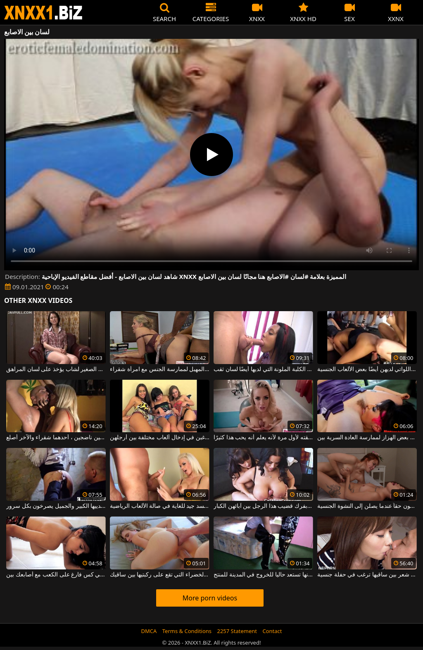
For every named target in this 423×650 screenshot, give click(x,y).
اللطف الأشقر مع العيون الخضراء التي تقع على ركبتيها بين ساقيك (159, 574)
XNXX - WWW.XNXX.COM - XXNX (43, 12)
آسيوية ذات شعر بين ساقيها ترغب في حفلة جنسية (367, 574)
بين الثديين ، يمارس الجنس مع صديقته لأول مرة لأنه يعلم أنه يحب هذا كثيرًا (263, 437)
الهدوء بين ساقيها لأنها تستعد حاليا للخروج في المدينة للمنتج (263, 574)
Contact (272, 631)
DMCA (149, 631)
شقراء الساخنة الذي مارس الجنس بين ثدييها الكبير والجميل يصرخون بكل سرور (56, 506)
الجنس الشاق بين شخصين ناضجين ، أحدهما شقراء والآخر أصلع (56, 437)
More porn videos (210, 597)
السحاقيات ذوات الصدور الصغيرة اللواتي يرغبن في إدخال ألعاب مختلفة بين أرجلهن (159, 437)
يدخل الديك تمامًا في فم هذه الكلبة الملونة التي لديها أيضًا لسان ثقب (263, 369)
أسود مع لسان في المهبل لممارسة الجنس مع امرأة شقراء (159, 369)
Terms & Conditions (187, 631)
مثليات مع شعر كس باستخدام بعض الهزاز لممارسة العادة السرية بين (367, 437)
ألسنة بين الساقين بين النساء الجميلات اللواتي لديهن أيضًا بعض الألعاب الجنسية (367, 369)
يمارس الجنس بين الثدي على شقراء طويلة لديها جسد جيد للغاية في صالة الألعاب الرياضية (159, 506)
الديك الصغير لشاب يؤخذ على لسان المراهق (56, 369)
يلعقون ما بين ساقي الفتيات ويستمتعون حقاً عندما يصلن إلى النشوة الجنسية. (367, 506)
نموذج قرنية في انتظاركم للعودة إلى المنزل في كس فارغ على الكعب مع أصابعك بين (56, 574)
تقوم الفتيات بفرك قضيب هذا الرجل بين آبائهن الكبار (263, 506)
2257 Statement (237, 631)
